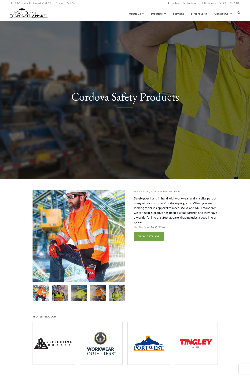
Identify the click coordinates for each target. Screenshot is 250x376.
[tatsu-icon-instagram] (184, 2)
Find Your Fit (197, 14)
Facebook (175, 3)
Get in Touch (210, 3)
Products (154, 14)
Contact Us (219, 14)
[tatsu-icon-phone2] (220, 2)
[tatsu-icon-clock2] (56, 2)
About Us (132, 14)
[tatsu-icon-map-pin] (12, 2)
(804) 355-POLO (231, 3)
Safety (146, 193)
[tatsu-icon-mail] (201, 2)
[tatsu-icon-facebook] (168, 2)
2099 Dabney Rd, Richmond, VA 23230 (33, 3)
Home (137, 193)
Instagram (191, 3)
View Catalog (148, 237)
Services (176, 14)
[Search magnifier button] (239, 14)
